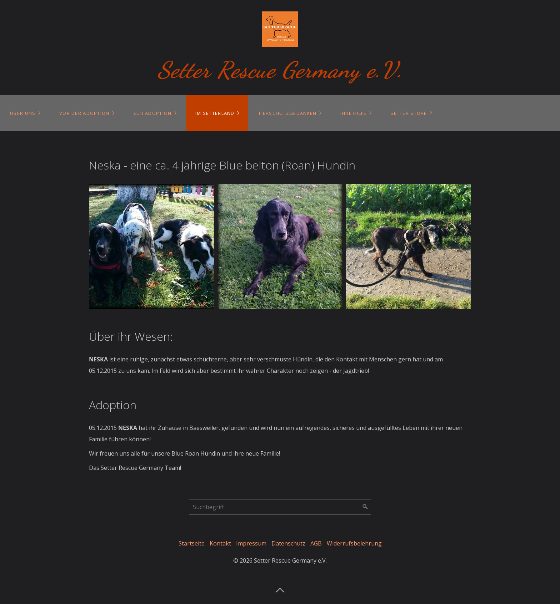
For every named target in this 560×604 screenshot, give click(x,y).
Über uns (22, 113)
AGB (316, 543)
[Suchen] (365, 507)
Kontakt (220, 543)
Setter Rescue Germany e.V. (280, 69)
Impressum (251, 543)
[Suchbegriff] (280, 507)
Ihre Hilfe (353, 113)
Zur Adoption (152, 113)
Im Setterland (215, 113)
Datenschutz (288, 543)
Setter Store (408, 113)
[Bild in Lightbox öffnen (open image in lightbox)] (151, 246)
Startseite (192, 543)
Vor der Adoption (84, 113)
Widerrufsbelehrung (354, 543)
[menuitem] (24, 113)
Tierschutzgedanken (287, 113)
